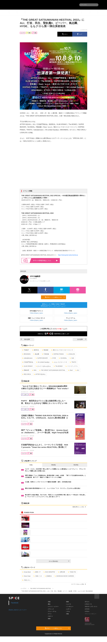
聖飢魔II (45, 350)
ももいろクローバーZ (59, 362)
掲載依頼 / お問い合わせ (91, 606)
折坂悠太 (48, 576)
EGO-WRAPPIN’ (49, 572)
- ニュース (68, 604)
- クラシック (50, 609)
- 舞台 (48, 604)
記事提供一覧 (88, 604)
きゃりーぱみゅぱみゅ (43, 366)
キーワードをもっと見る (78, 584)
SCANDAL (63, 358)
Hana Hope (26, 576)
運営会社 (87, 601)
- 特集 (67, 613)
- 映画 (48, 618)
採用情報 (87, 609)
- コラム (68, 611)
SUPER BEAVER (42, 358)
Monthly (76, 465)
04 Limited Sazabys (42, 362)
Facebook (14, 603)
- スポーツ (50, 616)
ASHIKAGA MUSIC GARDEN (64, 576)
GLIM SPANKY (27, 366)
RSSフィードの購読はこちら (54, 297)
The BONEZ (58, 366)
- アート (49, 613)
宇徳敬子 (25, 350)
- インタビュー (69, 606)
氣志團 (36, 354)
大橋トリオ (37, 576)
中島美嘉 (45, 354)
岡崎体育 (25, 370)
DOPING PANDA (58, 354)
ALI (77, 370)
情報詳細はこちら (45, 260)
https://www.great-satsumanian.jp (68, 255)
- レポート (68, 609)
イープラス (23, 588)
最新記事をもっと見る (79, 507)
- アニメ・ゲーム (51, 611)
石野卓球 (61, 572)
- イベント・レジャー (53, 606)
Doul (70, 370)
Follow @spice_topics (36, 313)
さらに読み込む (59, 561)
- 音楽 (48, 601)
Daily (31, 465)
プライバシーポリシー (90, 613)
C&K (72, 358)
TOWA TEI (72, 572)
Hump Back (26, 572)
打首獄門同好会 (27, 362)
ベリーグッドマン (72, 366)
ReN (34, 370)
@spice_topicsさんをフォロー (18, 610)
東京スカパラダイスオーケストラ (62, 350)
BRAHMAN (26, 354)
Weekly (53, 465)
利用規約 (87, 611)
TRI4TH (73, 362)
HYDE (53, 358)
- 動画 (67, 601)
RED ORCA (26, 374)
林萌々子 (37, 572)
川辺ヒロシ (26, 580)
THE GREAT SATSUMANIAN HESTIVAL (52, 370)
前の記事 (25, 339)
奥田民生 (35, 350)
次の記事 (81, 339)
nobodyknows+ (27, 358)
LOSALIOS (71, 354)
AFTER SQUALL (40, 374)
